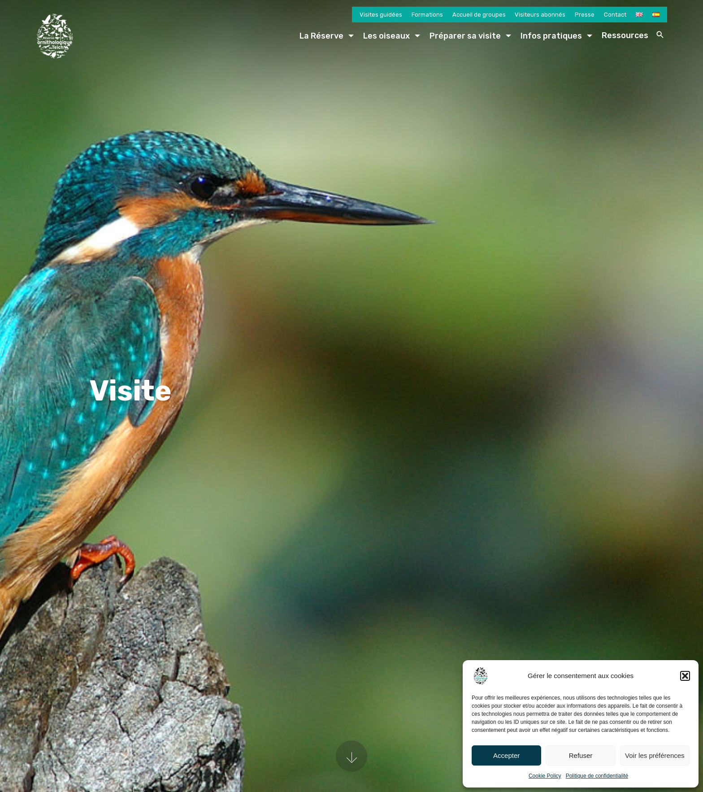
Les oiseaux (386, 36)
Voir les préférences (655, 755)
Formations (427, 14)
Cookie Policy (545, 776)
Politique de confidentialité (597, 776)
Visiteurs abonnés (540, 14)
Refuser (581, 755)
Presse (585, 14)
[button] (685, 675)
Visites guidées (381, 14)
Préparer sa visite (465, 36)
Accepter (506, 755)
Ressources (625, 35)
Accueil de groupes (479, 14)
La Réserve (321, 36)
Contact (615, 14)
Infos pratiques (551, 36)
